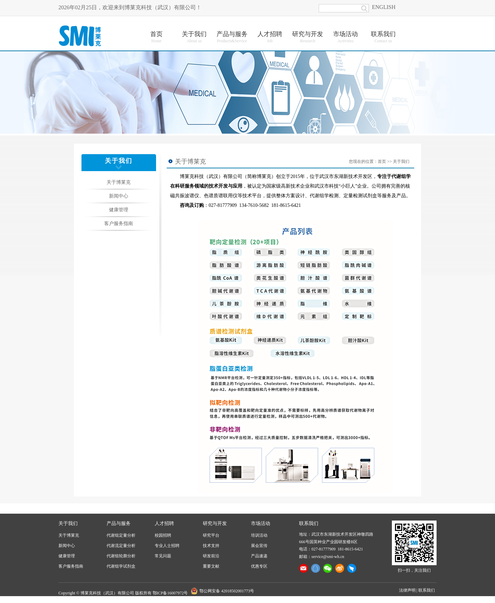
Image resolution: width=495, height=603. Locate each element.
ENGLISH (383, 7)
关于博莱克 (119, 182)
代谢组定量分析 (121, 535)
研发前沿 (211, 556)
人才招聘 (164, 523)
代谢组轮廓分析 (121, 556)
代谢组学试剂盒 (121, 566)
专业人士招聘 (167, 545)
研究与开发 (215, 523)
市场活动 (260, 523)
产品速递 (259, 556)
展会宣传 (259, 545)
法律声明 (407, 590)
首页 (382, 161)
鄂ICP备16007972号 (170, 593)
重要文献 (211, 566)
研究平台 (211, 535)
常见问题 (163, 556)
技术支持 (211, 545)
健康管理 (118, 209)
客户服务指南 (118, 223)
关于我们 (401, 161)
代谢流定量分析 (121, 545)
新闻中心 (118, 196)
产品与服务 (119, 523)
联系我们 (426, 590)
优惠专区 (259, 566)
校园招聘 (163, 535)
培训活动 (259, 535)
